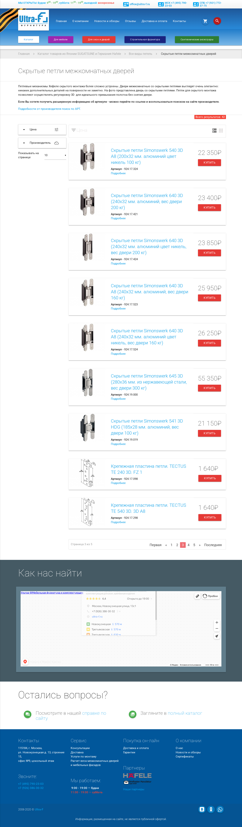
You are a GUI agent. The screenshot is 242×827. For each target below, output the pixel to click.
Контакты (179, 21)
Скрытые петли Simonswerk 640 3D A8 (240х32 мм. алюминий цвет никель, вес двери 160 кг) (147, 336)
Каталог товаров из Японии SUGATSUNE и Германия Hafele (79, 54)
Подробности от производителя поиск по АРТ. (49, 109)
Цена (82, 130)
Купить (209, 162)
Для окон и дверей (99, 39)
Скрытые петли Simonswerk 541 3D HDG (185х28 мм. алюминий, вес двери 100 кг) (147, 427)
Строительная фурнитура (145, 39)
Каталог (28, 39)
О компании (80, 21)
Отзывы (130, 21)
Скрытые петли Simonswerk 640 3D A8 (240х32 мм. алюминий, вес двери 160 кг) (149, 291)
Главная (61, 21)
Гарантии (129, 752)
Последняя (213, 545)
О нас (179, 748)
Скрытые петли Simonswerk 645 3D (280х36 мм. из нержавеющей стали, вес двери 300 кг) (149, 382)
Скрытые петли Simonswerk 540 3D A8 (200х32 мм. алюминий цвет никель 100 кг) (147, 156)
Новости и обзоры (106, 21)
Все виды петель (140, 54)
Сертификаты (185, 756)
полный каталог (185, 713)
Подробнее (118, 173)
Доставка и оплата (154, 21)
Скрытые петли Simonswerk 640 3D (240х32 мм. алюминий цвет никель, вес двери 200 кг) (148, 246)
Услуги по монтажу (83, 756)
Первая (156, 545)
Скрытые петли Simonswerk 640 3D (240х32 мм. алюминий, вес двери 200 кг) (147, 201)
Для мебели (61, 39)
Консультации (80, 748)
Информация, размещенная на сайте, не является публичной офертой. (121, 819)
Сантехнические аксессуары (197, 39)
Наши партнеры (133, 789)
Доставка (77, 752)
